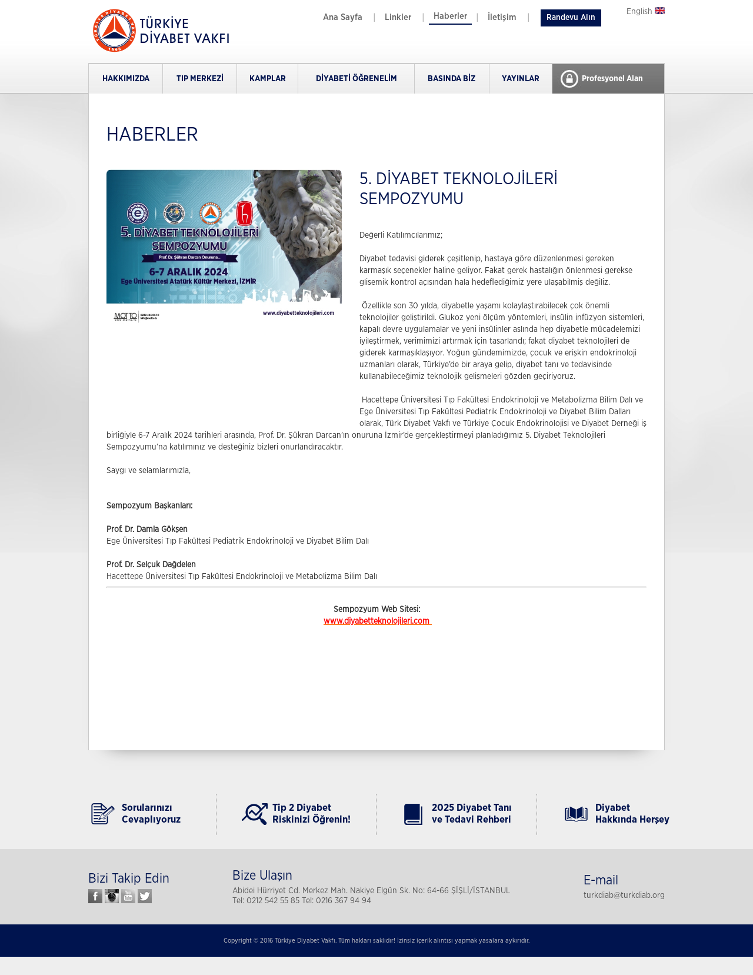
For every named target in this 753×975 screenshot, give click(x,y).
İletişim (502, 17)
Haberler (450, 16)
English (646, 12)
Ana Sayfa (342, 17)
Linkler (398, 17)
